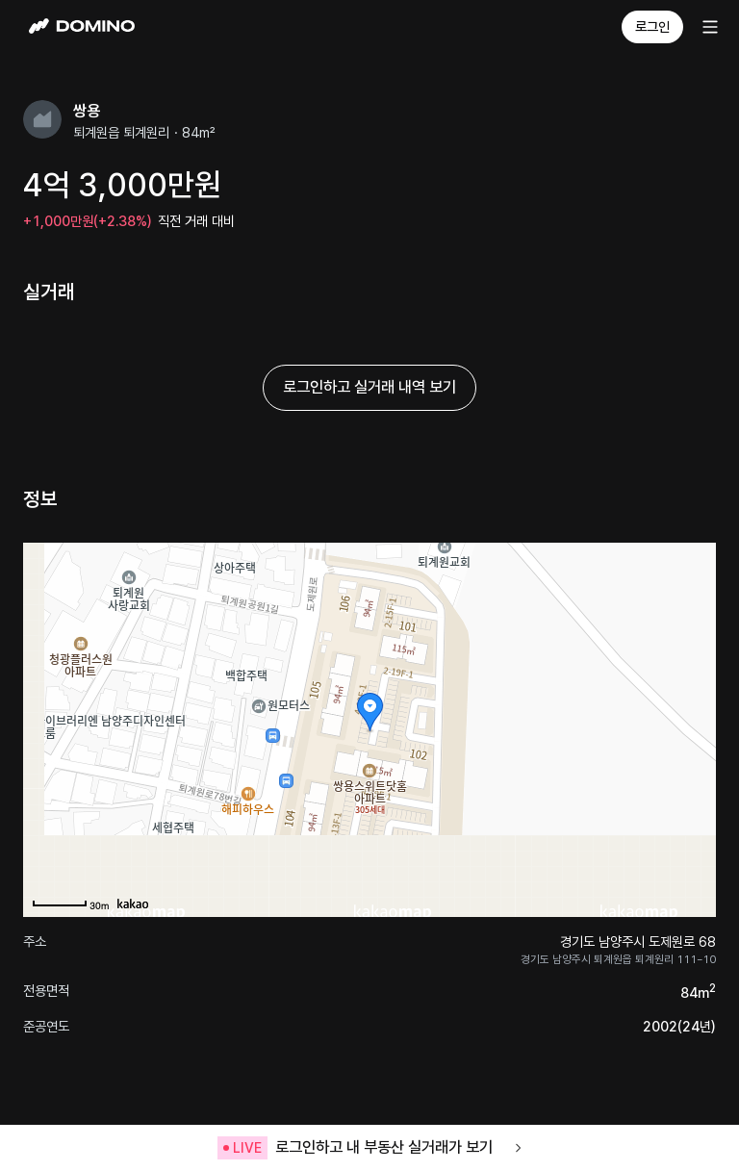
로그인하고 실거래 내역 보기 (369, 387)
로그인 (652, 27)
